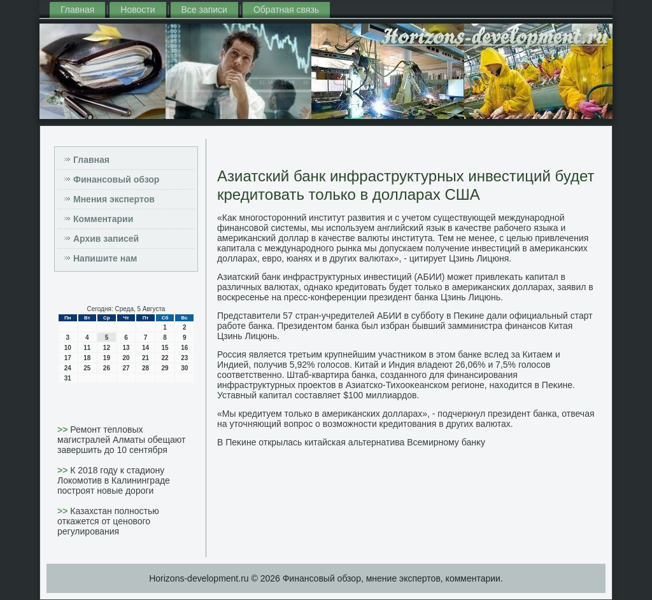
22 (165, 357)
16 (184, 347)
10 (67, 347)
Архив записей (106, 239)
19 (106, 357)
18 (86, 357)
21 (145, 357)
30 (184, 368)
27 (125, 368)
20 (125, 357)
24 (67, 368)
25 (86, 368)
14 (145, 347)
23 (184, 357)
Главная (77, 9)
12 (106, 347)
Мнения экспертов (114, 199)
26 (106, 368)
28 (145, 368)
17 (67, 357)
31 (67, 378)
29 (165, 368)
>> (63, 429)
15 (165, 347)
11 (86, 347)
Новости (137, 9)
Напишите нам (105, 258)
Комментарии (103, 219)
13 (125, 347)
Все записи (204, 9)
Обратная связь (286, 9)
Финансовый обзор (116, 179)
